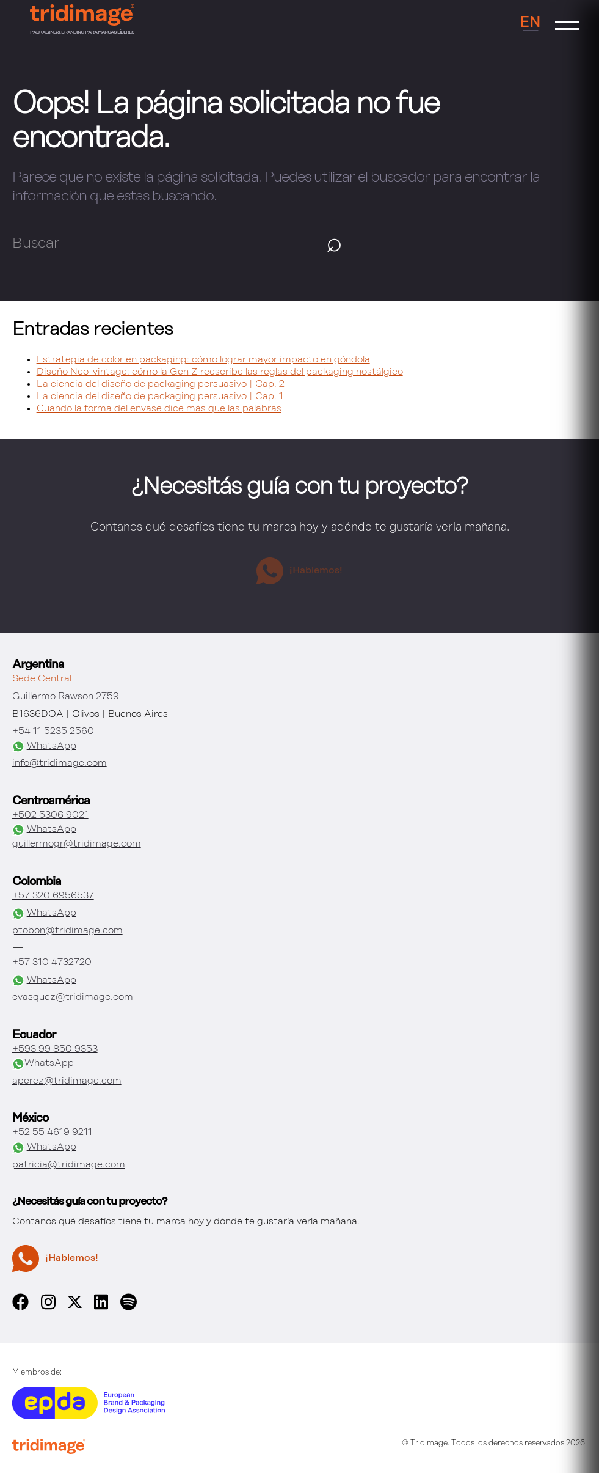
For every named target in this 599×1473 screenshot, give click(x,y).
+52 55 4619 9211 (52, 1132)
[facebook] (20, 1308)
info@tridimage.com (59, 763)
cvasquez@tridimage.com (72, 997)
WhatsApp (44, 747)
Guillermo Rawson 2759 (65, 697)
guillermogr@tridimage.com (76, 844)
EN (530, 23)
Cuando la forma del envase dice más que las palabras (159, 409)
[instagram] (48, 1308)
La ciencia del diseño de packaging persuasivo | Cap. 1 (160, 397)
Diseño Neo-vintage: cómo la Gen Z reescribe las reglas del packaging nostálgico (220, 372)
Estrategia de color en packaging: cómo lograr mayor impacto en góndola (203, 360)
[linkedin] (101, 1308)
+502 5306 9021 (50, 815)
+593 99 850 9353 (55, 1049)
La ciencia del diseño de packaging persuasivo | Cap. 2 (161, 384)
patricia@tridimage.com (68, 1165)
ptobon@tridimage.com (67, 931)
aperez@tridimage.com (67, 1081)
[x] (75, 1305)
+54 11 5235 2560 (53, 732)
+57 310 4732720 (52, 963)
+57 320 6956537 (53, 896)
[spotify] (128, 1308)
